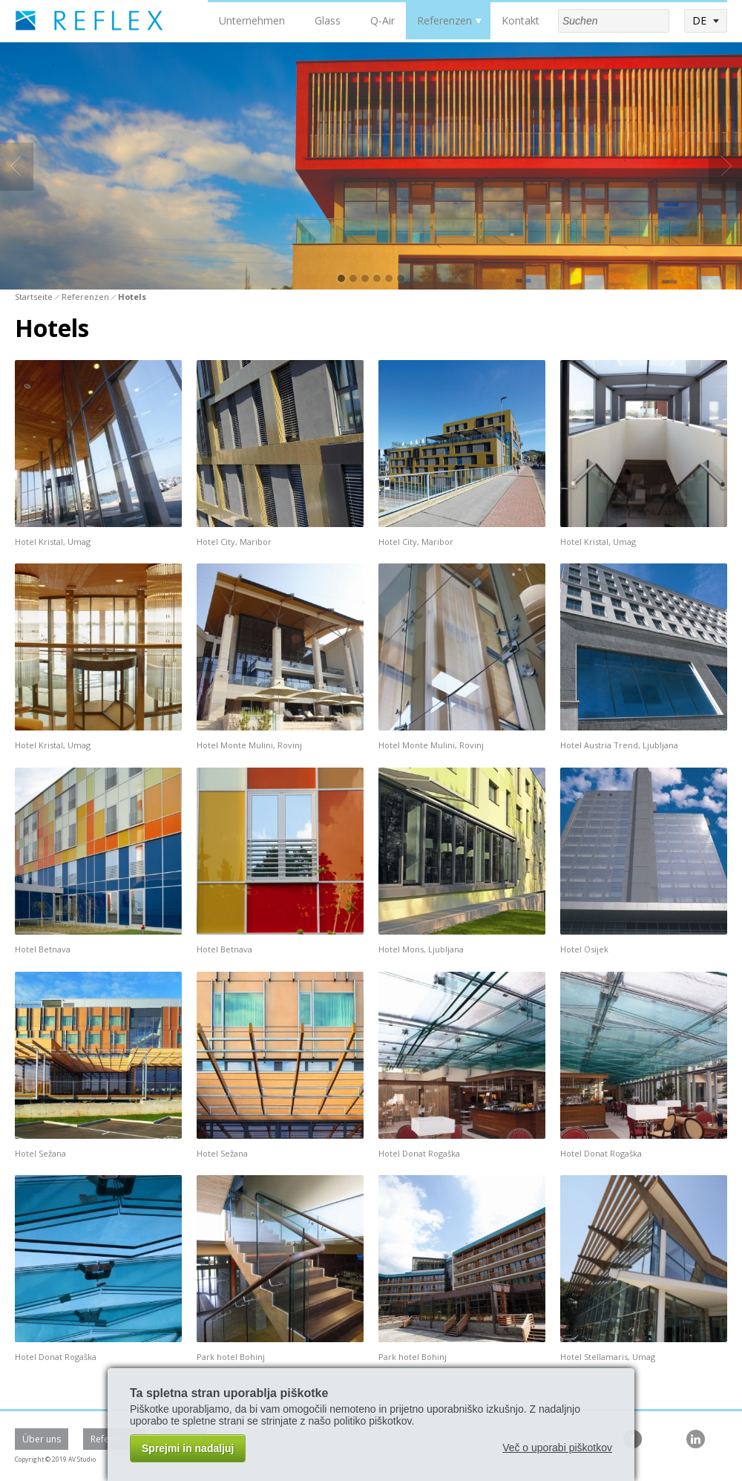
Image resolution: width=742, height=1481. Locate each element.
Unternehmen (252, 20)
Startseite (34, 296)
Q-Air (382, 20)
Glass (328, 20)
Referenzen (444, 20)
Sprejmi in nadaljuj (188, 1448)
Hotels (132, 296)
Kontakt (520, 20)
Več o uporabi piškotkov (557, 1448)
